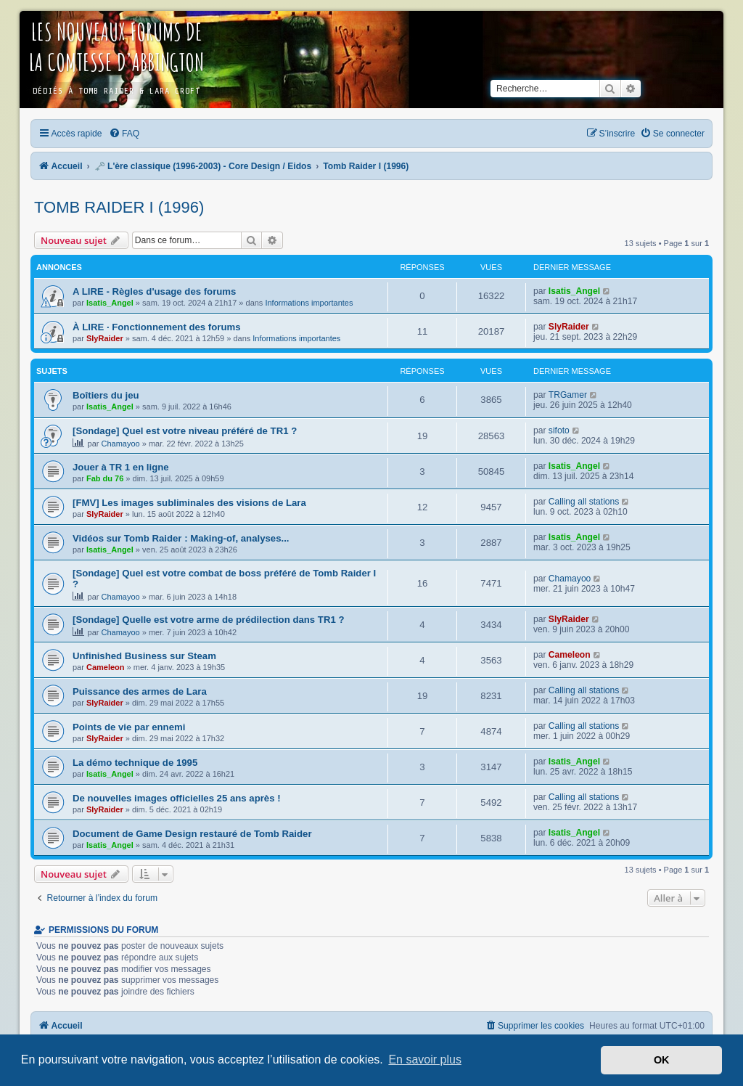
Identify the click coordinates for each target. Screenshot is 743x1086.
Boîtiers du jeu (106, 395)
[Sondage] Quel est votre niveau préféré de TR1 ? (185, 430)
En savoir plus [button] (424, 1059)
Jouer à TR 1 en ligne (121, 467)
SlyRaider (104, 338)
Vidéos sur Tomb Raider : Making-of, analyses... (181, 538)
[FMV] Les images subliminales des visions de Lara (189, 502)
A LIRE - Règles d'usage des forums (154, 291)
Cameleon (105, 667)
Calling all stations (584, 502)
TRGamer (568, 395)
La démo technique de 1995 (135, 762)
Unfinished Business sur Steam (144, 655)
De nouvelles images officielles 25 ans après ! (177, 798)
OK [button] (662, 1060)
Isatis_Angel (110, 302)
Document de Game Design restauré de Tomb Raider (192, 833)
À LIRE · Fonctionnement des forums (157, 327)
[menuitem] (124, 133)
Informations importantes (309, 302)
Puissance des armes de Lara (140, 691)
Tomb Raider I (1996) (119, 207)
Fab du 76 (104, 478)
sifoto (559, 430)
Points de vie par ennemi (129, 727)
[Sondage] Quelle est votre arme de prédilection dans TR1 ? (208, 619)
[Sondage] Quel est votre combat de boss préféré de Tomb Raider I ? (224, 578)
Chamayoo (121, 443)
